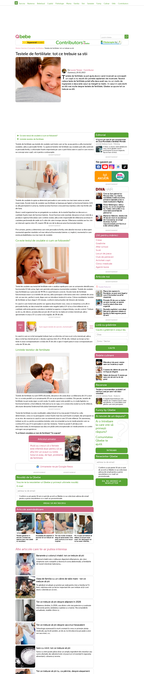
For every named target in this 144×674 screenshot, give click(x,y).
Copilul (50, 4)
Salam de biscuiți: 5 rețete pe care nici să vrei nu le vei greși (115, 378)
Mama (68, 4)
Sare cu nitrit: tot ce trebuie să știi (53, 647)
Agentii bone (102, 267)
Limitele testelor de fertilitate (32, 139)
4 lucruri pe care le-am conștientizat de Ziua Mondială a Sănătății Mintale (111, 141)
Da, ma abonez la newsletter (111, 484)
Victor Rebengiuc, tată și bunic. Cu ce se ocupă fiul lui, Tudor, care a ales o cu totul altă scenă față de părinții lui (114, 209)
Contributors (123, 4)
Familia (76, 4)
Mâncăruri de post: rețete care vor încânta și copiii (113, 364)
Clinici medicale (104, 263)
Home (18, 48)
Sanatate (90, 4)
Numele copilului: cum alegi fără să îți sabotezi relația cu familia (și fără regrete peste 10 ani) (114, 312)
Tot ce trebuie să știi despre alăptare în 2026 (58, 601)
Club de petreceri (105, 257)
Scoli (98, 250)
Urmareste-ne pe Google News (54, 465)
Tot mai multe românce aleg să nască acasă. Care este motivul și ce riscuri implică (64, 537)
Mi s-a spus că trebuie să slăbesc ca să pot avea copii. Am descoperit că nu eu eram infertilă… (83, 537)
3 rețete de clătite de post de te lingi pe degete (115, 372)
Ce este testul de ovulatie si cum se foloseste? (39, 136)
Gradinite (100, 243)
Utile (114, 4)
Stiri (83, 4)
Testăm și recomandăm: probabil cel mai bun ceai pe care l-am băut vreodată (111, 392)
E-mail (20, 484)
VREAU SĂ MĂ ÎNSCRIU (54, 502)
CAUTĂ (111, 349)
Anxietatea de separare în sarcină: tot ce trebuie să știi (45, 536)
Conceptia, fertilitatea (35, 48)
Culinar (106, 4)
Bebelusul (41, 4)
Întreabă (112, 451)
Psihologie (59, 4)
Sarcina (22, 4)
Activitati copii (103, 260)
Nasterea (31, 4)
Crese (99, 240)
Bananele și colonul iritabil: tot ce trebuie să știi (60, 554)
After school (102, 247)
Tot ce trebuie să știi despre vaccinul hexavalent (60, 624)
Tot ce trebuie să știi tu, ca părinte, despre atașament (63, 670)
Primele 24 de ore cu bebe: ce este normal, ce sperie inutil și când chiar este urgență (114, 303)
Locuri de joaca (103, 253)
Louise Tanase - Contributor (82, 70)
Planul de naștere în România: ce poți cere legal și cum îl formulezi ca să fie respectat (115, 294)
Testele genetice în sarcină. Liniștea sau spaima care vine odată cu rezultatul (24, 537)
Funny (98, 4)
